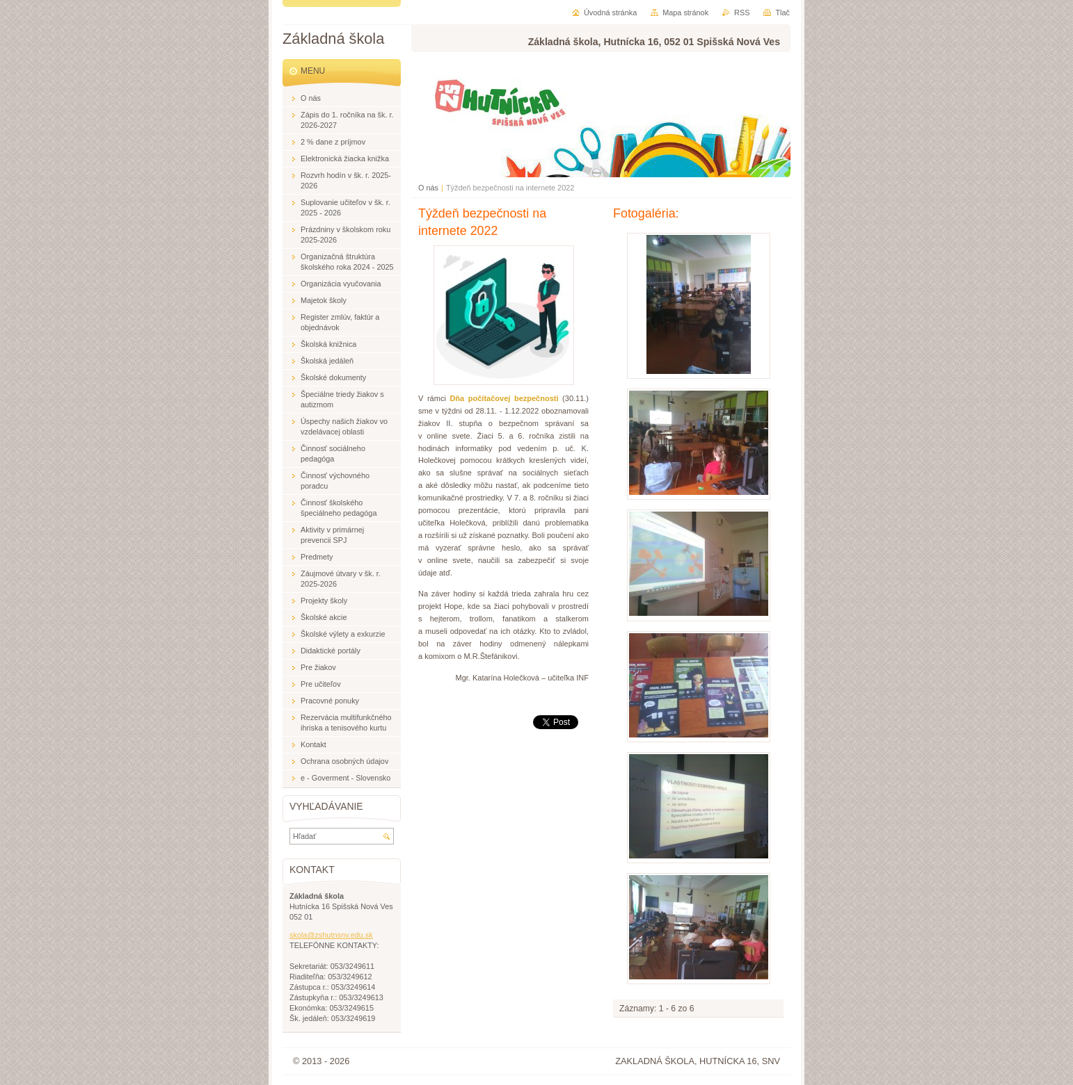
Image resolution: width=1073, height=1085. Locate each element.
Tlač (782, 12)
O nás (428, 187)
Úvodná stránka (610, 12)
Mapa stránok (685, 12)
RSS (741, 12)
